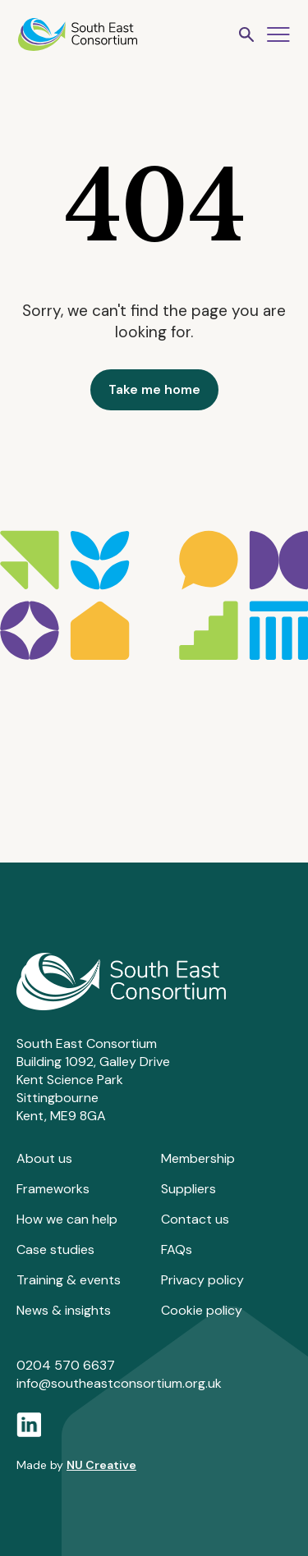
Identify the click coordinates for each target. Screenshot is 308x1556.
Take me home (154, 389)
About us (44, 1158)
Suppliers (188, 1188)
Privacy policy (202, 1279)
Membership (198, 1158)
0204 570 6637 (65, 1365)
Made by (76, 1465)
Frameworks (53, 1188)
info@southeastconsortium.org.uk (119, 1383)
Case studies (55, 1249)
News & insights (63, 1310)
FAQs (176, 1249)
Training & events (68, 1279)
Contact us (195, 1219)
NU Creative (101, 1465)
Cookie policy (201, 1310)
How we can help (66, 1219)
